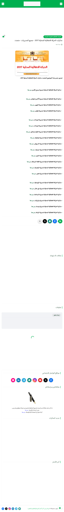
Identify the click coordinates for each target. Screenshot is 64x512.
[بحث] (3, 4)
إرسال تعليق (56, 315)
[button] (55, 221)
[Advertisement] (32, 22)
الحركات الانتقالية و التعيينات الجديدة (53, 37)
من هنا (29, 90)
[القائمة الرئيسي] (61, 4)
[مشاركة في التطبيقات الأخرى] (40, 221)
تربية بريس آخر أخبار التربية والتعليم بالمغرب (39, 509)
